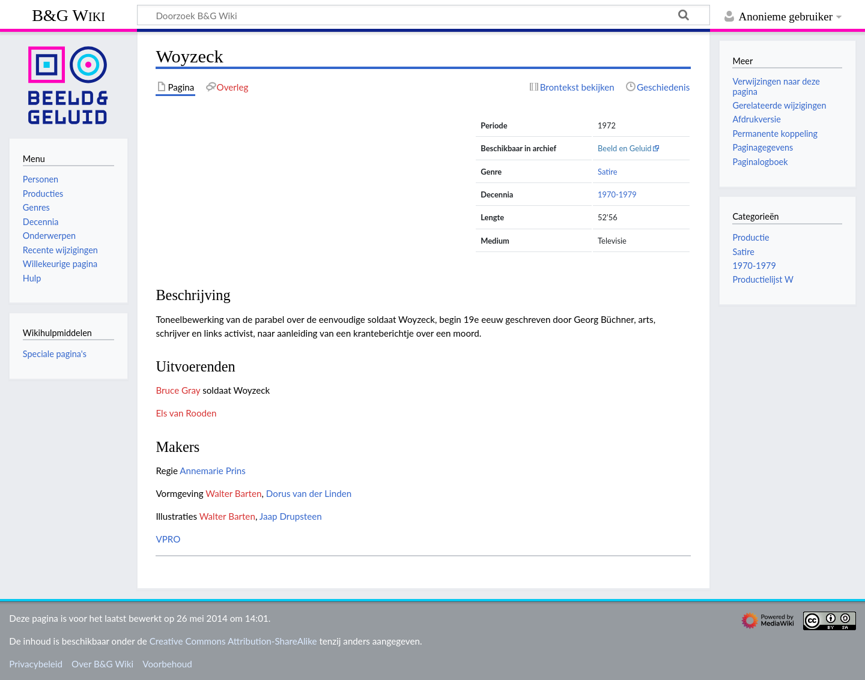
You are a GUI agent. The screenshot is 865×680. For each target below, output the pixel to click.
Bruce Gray (178, 390)
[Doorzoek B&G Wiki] (423, 15)
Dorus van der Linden (308, 493)
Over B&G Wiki (102, 663)
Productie (750, 237)
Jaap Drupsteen (291, 516)
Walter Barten (233, 493)
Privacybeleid (35, 663)
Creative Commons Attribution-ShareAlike (233, 641)
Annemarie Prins (213, 470)
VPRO (168, 539)
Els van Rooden (186, 413)
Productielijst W (762, 279)
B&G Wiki (68, 15)
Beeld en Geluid (625, 148)
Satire (607, 171)
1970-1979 (617, 194)
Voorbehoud (167, 663)
